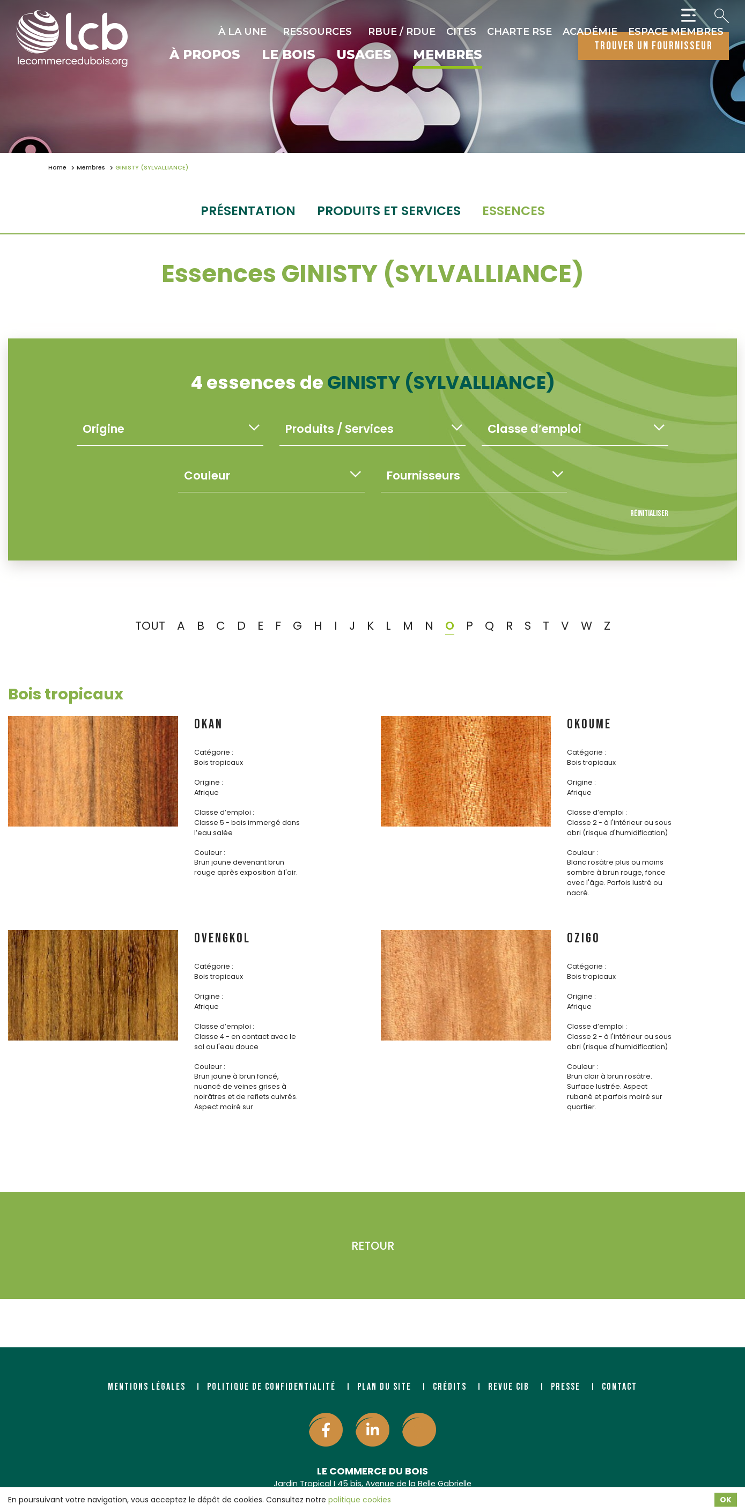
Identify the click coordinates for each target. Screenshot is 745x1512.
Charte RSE (519, 32)
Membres (447, 55)
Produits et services (389, 210)
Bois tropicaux (65, 694)
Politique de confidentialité (271, 1386)
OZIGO (583, 938)
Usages (364, 55)
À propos (204, 55)
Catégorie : (213, 752)
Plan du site (384, 1386)
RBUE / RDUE (402, 32)
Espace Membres (676, 32)
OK (726, 1499)
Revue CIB (508, 1386)
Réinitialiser (649, 513)
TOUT (150, 625)
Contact (619, 1386)
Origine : (208, 782)
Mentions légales (147, 1386)
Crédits (450, 1386)
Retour (372, 1245)
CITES (461, 32)
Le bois (288, 55)
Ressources (317, 32)
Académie (590, 32)
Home (57, 168)
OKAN (208, 724)
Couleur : (209, 852)
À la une (242, 32)
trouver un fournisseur (653, 46)
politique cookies (359, 1499)
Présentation (248, 210)
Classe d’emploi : (224, 812)
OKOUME (589, 724)
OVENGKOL (222, 938)
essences (513, 210)
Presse (565, 1386)
